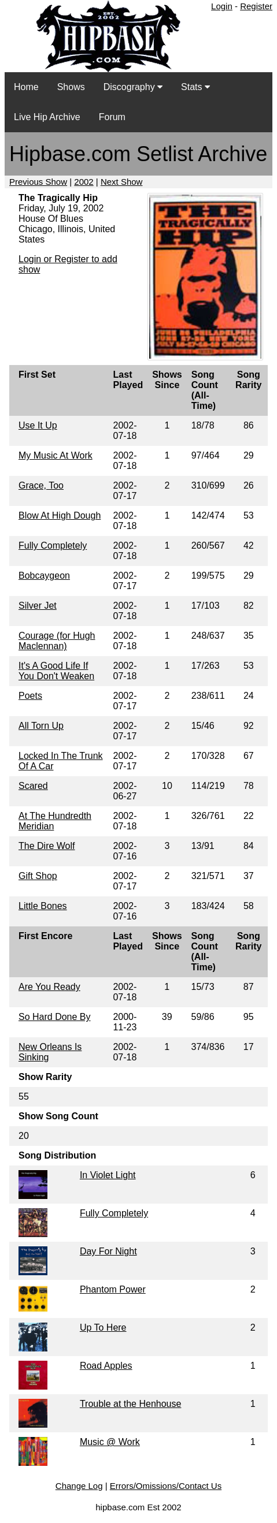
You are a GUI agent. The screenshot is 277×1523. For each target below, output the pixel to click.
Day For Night (108, 1251)
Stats (195, 87)
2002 (83, 182)
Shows (71, 87)
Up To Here (103, 1327)
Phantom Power (113, 1289)
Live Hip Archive (47, 117)
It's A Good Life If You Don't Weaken (56, 671)
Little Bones (43, 906)
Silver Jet (38, 605)
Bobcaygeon (44, 575)
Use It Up (38, 425)
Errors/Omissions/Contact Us (165, 1486)
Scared (33, 786)
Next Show (122, 182)
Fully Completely (53, 545)
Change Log (79, 1486)
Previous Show (38, 182)
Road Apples (106, 1366)
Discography (133, 87)
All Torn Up (41, 726)
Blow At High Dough (60, 515)
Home (26, 87)
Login (221, 6)
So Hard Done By (55, 1017)
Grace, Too (41, 485)
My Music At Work (56, 455)
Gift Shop (38, 876)
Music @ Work (110, 1442)
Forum (112, 117)
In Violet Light (108, 1175)
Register (256, 6)
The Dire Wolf (47, 846)
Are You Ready (49, 987)
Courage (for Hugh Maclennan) (57, 641)
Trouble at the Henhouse (131, 1404)
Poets (30, 696)
